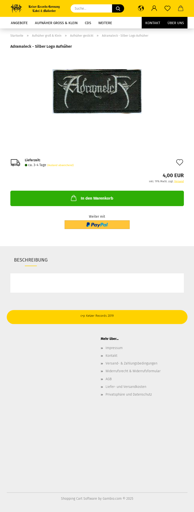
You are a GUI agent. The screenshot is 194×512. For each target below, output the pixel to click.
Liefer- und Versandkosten (126, 387)
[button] (141, 8)
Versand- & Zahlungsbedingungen (131, 363)
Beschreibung (31, 260)
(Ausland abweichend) (60, 165)
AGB (109, 379)
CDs (88, 23)
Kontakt (152, 23)
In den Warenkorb (91, 198)
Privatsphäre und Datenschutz (129, 394)
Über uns (175, 23)
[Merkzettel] (167, 8)
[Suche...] (118, 8)
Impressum (114, 348)
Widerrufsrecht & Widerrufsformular (133, 371)
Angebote (19, 23)
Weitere (105, 23)
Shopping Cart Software (79, 499)
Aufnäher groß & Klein (56, 23)
